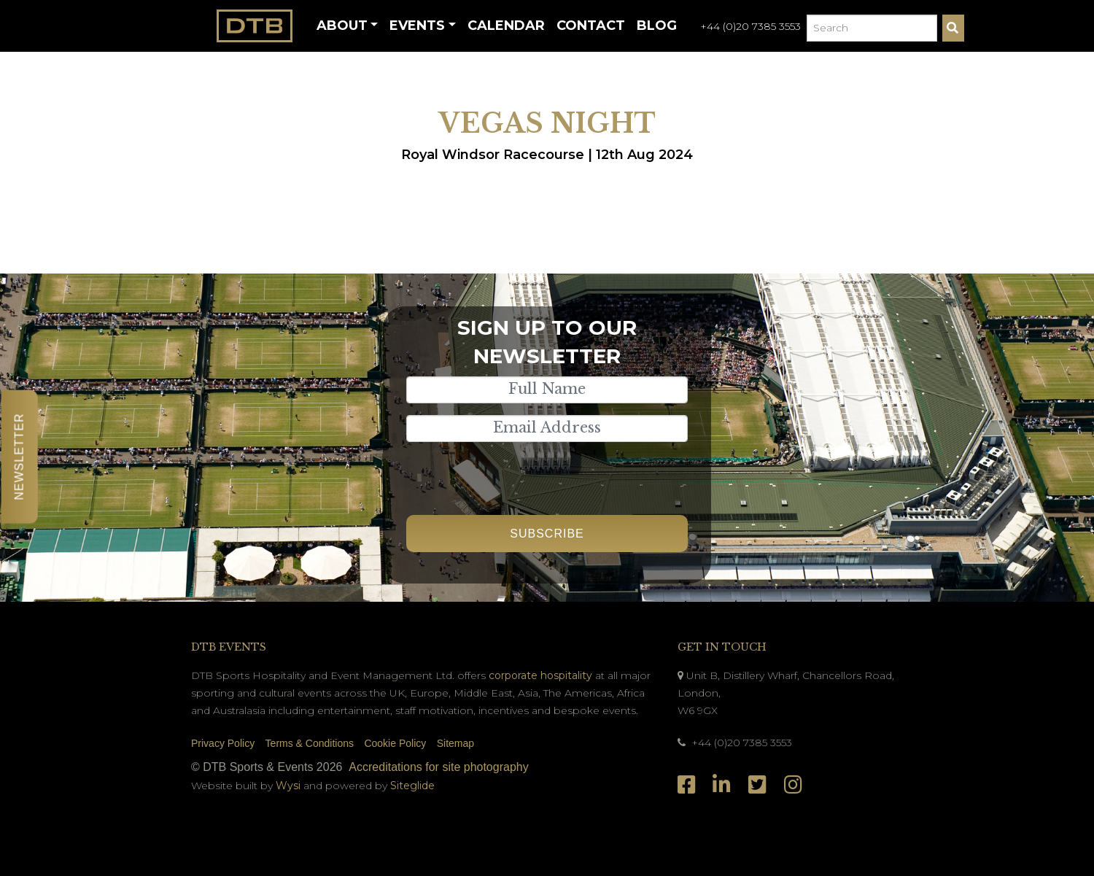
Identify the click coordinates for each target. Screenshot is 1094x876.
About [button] (342, 26)
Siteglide (412, 785)
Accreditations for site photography (438, 767)
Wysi (289, 785)
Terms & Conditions (309, 743)
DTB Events (228, 647)
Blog (657, 26)
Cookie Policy (395, 743)
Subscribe (546, 533)
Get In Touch (722, 647)
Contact (590, 26)
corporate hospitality (540, 675)
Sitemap (455, 743)
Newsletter (19, 456)
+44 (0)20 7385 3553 (750, 26)
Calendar (506, 26)
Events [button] (417, 26)
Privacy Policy (223, 743)
